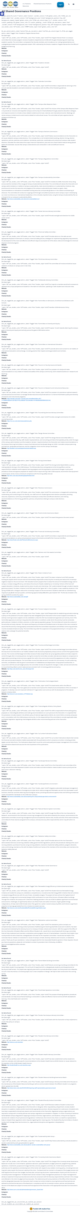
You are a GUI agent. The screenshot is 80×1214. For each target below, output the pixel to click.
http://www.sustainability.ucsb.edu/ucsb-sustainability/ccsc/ (23, 199)
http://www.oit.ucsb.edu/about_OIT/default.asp (20, 694)
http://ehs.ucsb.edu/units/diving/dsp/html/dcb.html (20, 475)
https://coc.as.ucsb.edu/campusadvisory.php (19, 421)
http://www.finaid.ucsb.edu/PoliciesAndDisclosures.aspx (22, 540)
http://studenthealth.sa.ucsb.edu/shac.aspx (19, 1065)
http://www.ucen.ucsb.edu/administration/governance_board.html (25, 1189)
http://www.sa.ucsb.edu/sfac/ (15, 1042)
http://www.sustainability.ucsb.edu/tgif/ (17, 596)
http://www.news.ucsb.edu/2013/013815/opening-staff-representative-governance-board (31, 1088)
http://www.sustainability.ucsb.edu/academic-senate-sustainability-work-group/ (28, 1144)
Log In (61, 4)
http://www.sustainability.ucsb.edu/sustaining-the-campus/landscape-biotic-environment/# (31, 796)
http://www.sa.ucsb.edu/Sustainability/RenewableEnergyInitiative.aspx (26, 908)
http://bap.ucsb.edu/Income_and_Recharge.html (20, 669)
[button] (2, 14)
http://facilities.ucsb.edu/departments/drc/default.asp (21, 448)
